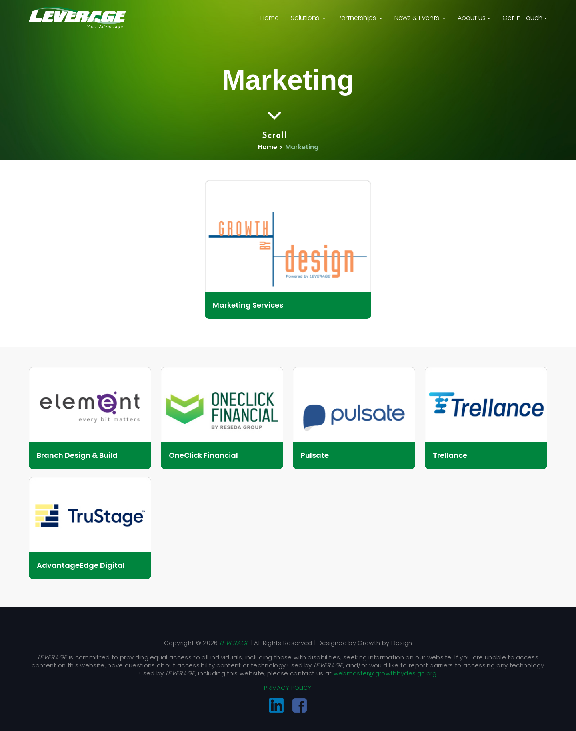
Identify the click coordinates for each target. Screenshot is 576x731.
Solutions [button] (306, 17)
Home (269, 17)
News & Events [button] (417, 17)
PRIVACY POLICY (288, 687)
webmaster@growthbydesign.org (385, 673)
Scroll (274, 124)
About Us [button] (472, 17)
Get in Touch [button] (522, 17)
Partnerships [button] (358, 17)
